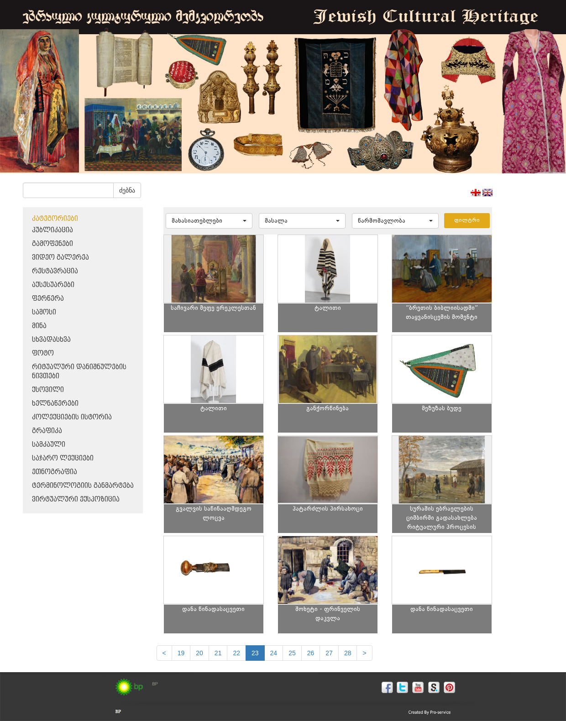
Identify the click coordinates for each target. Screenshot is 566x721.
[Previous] (164, 653)
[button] (209, 221)
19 (181, 653)
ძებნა (127, 190)
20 (199, 653)
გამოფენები (52, 244)
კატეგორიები (55, 219)
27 (329, 653)
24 (274, 653)
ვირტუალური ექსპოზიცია (76, 499)
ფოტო (43, 353)
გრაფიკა (47, 431)
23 (255, 653)
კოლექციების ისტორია (72, 417)
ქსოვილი (48, 390)
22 (236, 653)
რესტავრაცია (55, 271)
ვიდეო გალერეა (60, 257)
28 (347, 653)
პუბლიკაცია (52, 230)
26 (310, 653)
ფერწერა (48, 299)
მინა (39, 326)
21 (218, 653)
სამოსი (44, 312)
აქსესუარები (53, 285)
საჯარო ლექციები (63, 458)
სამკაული (48, 445)
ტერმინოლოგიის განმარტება (83, 486)
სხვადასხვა (51, 340)
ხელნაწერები (55, 404)
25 (292, 653)
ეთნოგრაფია (54, 472)
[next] (364, 653)
